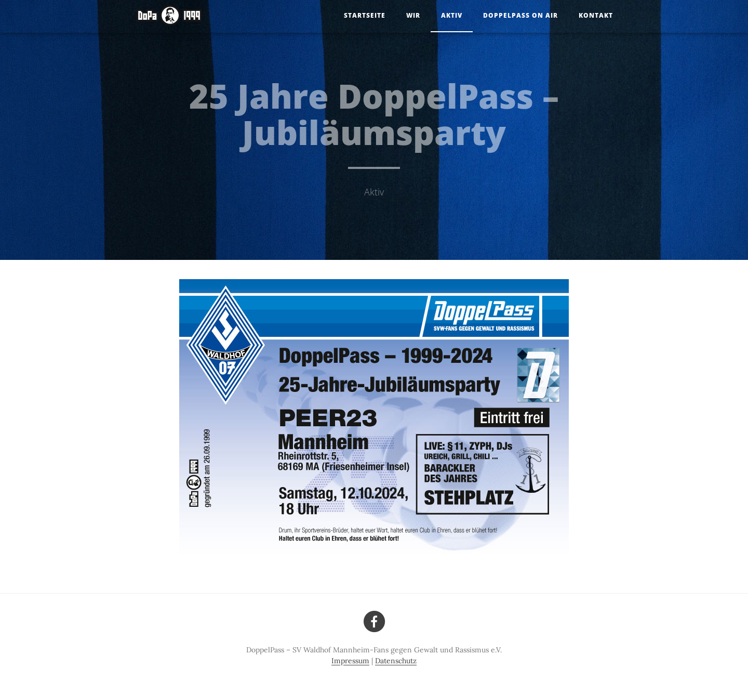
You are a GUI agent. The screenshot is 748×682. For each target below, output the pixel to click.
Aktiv (451, 15)
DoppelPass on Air (520, 15)
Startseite (364, 15)
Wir (413, 15)
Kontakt (596, 15)
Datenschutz (396, 660)
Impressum (350, 660)
